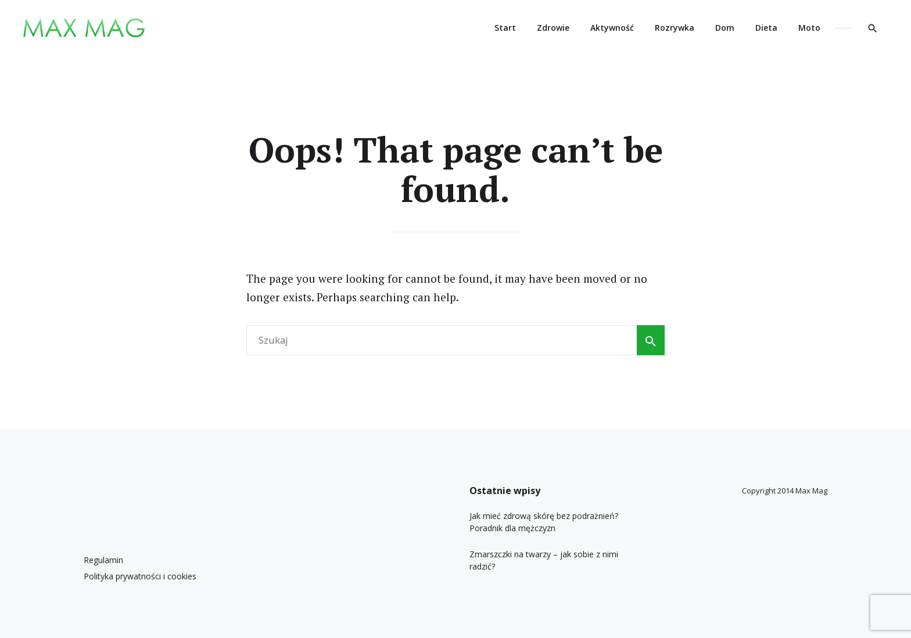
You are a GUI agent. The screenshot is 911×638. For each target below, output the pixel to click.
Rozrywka (674, 27)
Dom (724, 27)
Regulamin (103, 559)
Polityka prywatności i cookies (140, 576)
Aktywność (612, 27)
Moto (809, 27)
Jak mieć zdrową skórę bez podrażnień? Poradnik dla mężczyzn (543, 522)
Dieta (766, 27)
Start (505, 27)
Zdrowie (553, 27)
